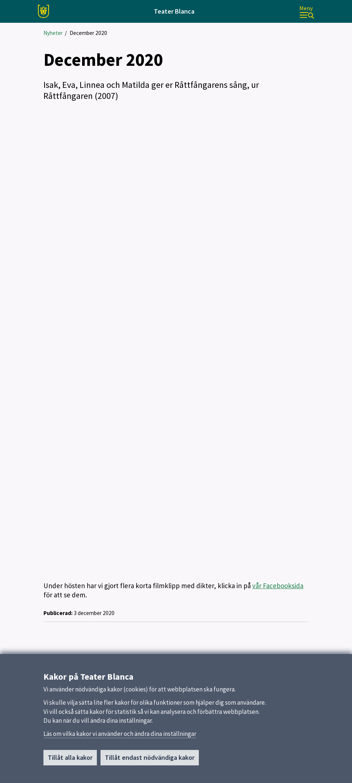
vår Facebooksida (277, 585)
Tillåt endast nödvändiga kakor (149, 757)
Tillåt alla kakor (70, 757)
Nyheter (53, 32)
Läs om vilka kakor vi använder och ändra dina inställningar (119, 734)
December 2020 (88, 32)
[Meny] (306, 11)
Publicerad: (58, 612)
